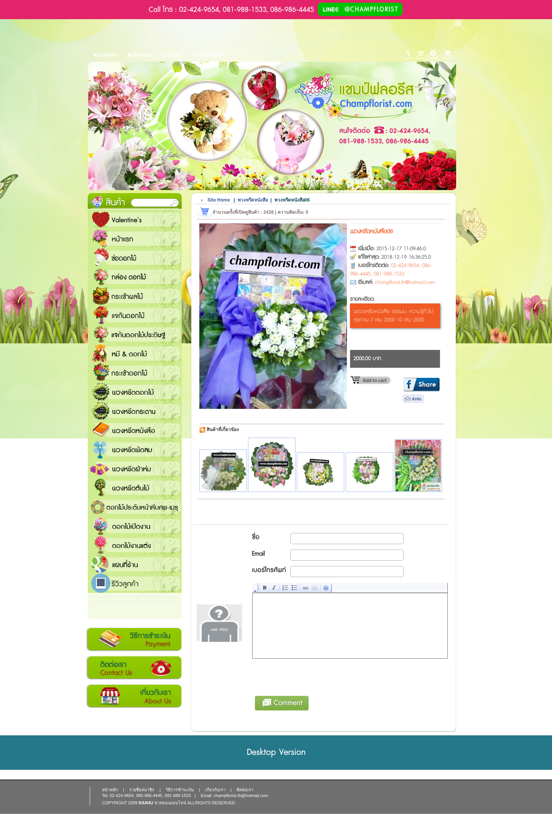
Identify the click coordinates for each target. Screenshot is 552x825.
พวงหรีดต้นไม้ (135, 487)
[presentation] (311, 676)
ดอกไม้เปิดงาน (135, 525)
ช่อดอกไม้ (135, 257)
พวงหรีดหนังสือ (135, 430)
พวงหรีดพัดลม (135, 449)
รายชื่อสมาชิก (141, 789)
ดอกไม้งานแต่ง (135, 544)
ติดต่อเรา (133, 668)
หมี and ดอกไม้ (135, 353)
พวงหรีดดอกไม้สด (135, 391)
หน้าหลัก (110, 789)
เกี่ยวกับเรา (133, 696)
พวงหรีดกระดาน (135, 410)
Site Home (218, 200)
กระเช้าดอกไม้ (135, 372)
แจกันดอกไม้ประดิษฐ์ (135, 334)
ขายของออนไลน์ (170, 802)
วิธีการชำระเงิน (133, 639)
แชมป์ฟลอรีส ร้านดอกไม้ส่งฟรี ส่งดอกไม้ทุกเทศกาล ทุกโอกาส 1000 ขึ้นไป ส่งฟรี (135, 564)
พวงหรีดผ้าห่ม (135, 468)
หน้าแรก (135, 238)
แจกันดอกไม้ (135, 315)
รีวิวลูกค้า (135, 583)
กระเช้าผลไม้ (135, 295)
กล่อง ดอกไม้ (135, 276)
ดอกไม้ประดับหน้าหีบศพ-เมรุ (135, 506)
